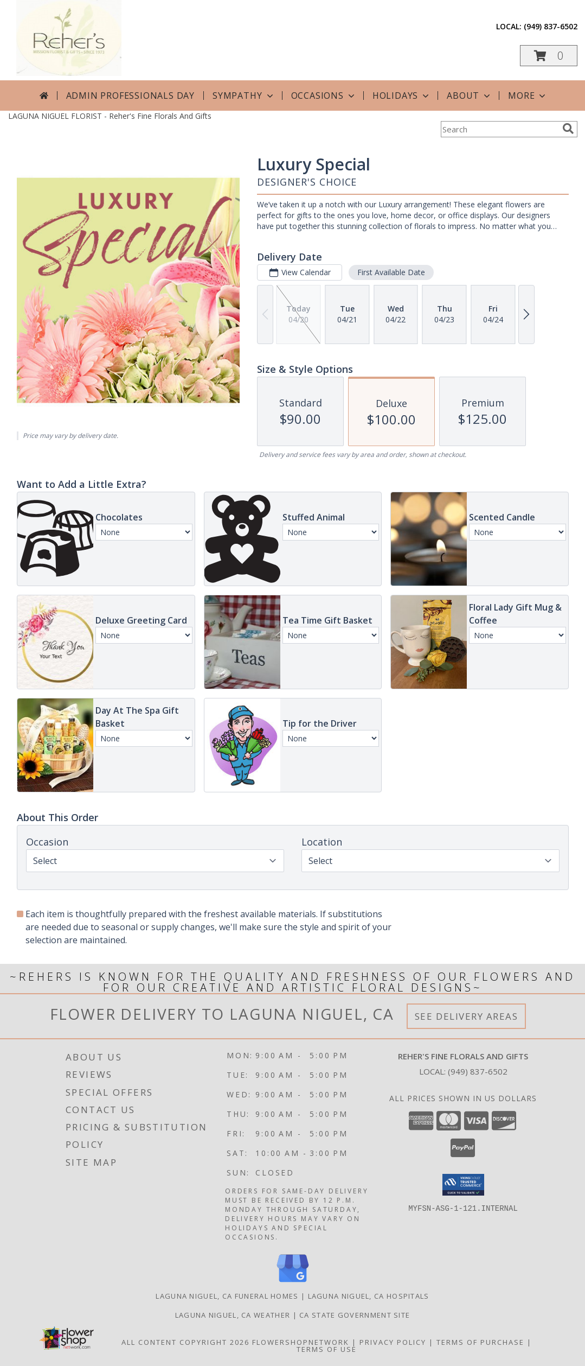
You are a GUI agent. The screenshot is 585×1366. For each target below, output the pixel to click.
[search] (568, 129)
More (528, 95)
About (469, 95)
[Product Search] (499, 129)
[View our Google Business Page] (292, 1283)
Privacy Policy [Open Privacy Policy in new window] (392, 1342)
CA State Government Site (354, 1315)
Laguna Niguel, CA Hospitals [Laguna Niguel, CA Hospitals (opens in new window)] (368, 1296)
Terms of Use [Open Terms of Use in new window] (327, 1349)
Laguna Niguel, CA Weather (233, 1315)
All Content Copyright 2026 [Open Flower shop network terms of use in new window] (185, 1342)
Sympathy (244, 95)
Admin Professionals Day (130, 95)
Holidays (401, 95)
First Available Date (391, 272)
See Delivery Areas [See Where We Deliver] (466, 1016)
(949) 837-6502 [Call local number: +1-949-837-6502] (550, 26)
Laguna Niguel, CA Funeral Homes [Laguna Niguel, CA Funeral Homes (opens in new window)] (227, 1296)
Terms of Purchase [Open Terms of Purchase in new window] (480, 1342)
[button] (548, 55)
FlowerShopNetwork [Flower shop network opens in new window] (300, 1342)
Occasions (324, 95)
